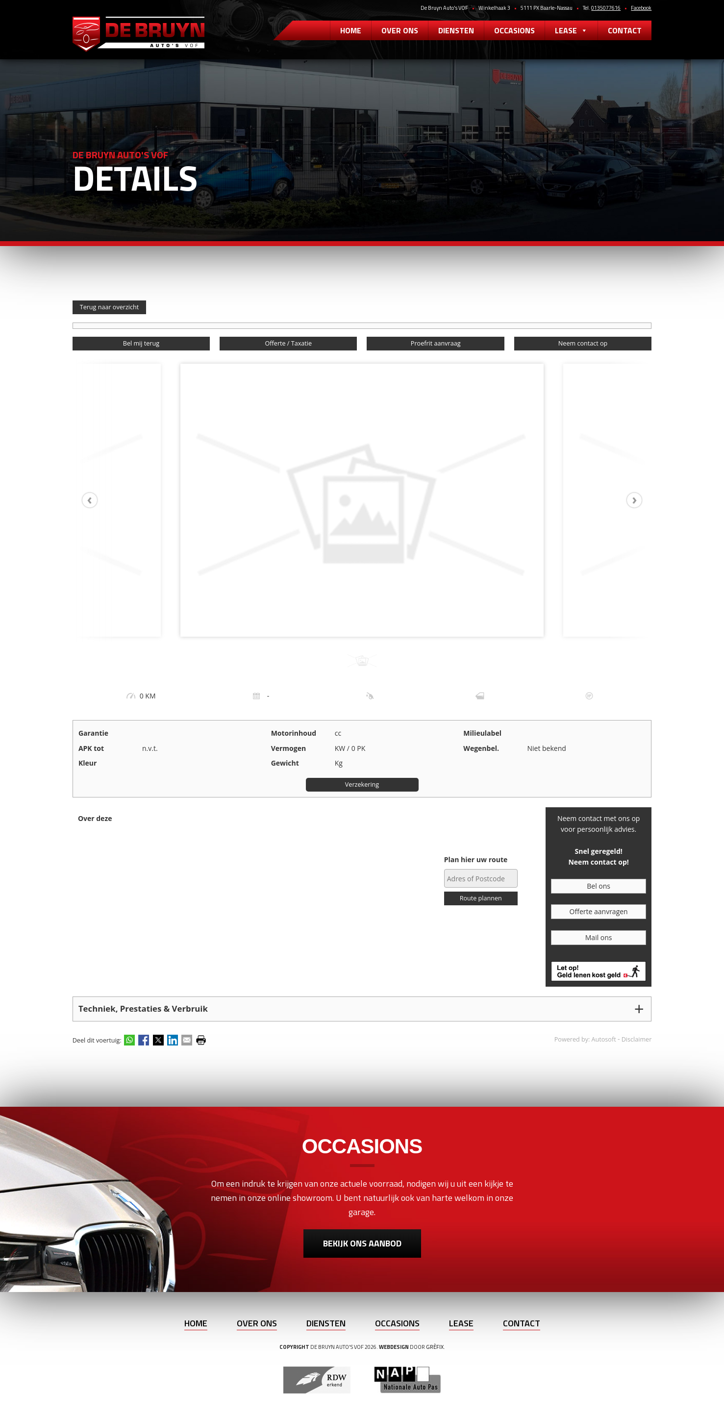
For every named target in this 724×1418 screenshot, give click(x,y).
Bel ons (598, 886)
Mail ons (598, 937)
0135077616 (606, 8)
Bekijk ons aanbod (362, 1243)
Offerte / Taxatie (288, 343)
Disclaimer (637, 1039)
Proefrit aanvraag (436, 343)
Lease (571, 30)
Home (350, 30)
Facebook (641, 8)
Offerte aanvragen (599, 911)
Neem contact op (582, 343)
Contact (625, 30)
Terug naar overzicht (109, 307)
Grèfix (435, 1347)
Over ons (399, 30)
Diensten (456, 30)
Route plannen (481, 898)
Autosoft (604, 1039)
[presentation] (95, 500)
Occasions (514, 30)
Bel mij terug (141, 343)
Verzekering (362, 784)
